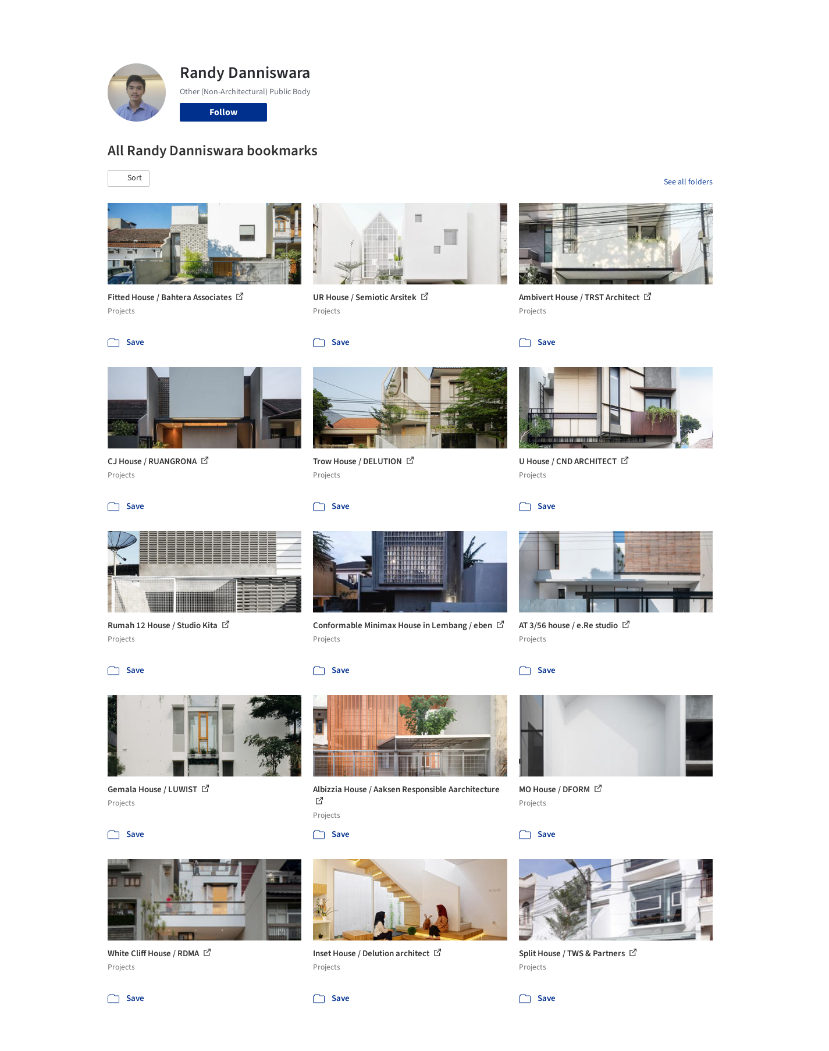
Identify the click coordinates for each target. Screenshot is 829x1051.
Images (406, 16)
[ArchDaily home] (65, 16)
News (574, 16)
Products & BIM (459, 16)
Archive (609, 16)
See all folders (688, 182)
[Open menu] (764, 16)
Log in (668, 16)
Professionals (526, 16)
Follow (223, 112)
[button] (129, 178)
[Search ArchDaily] (226, 16)
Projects (366, 16)
